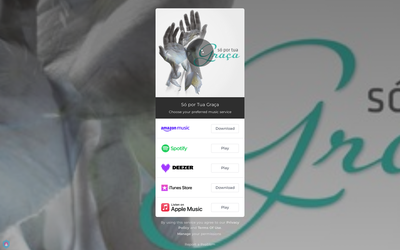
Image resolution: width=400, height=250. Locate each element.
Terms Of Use (209, 228)
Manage (184, 234)
